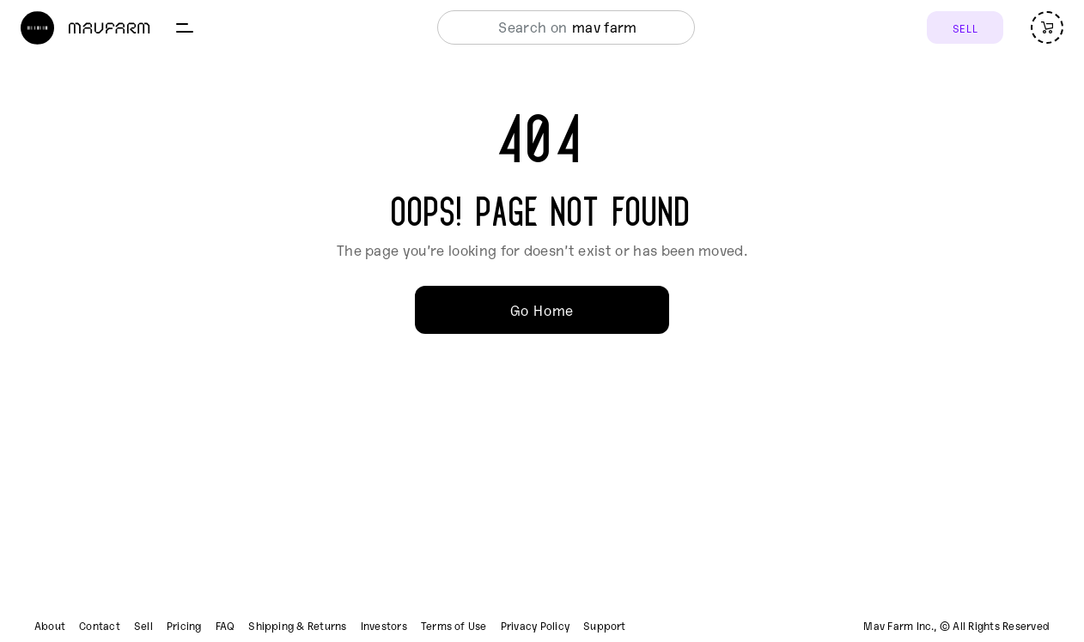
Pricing (184, 626)
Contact (99, 626)
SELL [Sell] (965, 28)
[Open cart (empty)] (1047, 27)
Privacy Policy (535, 626)
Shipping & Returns (297, 626)
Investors (384, 626)
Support (604, 626)
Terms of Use (454, 626)
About (49, 626)
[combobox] (561, 27)
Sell (143, 626)
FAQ (225, 626)
